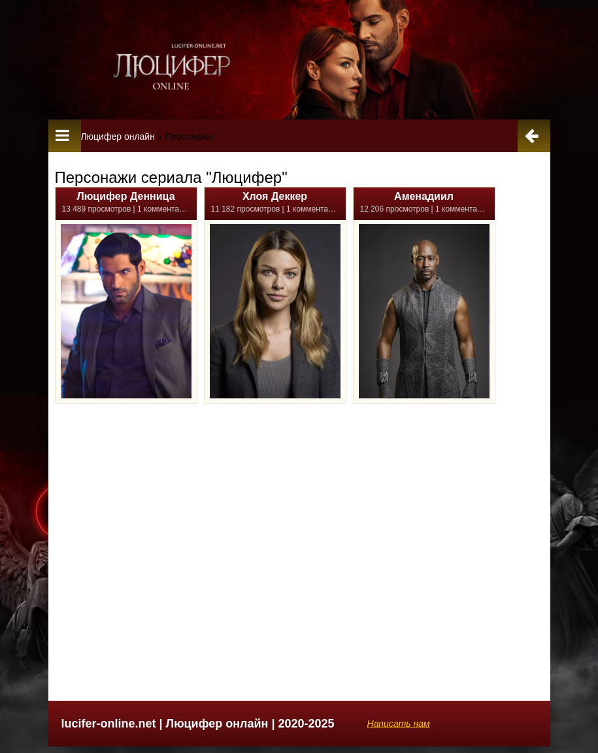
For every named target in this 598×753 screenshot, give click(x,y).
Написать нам (398, 723)
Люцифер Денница (125, 196)
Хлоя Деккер (274, 196)
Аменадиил (424, 196)
